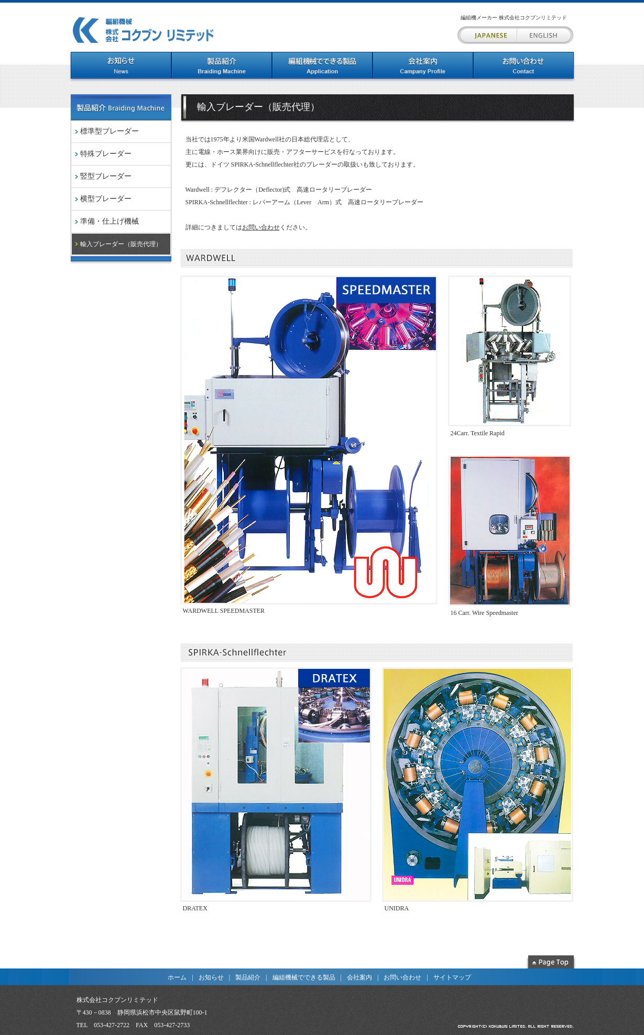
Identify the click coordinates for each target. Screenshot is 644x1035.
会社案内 (359, 977)
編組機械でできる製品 (303, 977)
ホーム (177, 977)
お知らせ (211, 977)
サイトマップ (452, 977)
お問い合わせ (261, 227)
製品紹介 (247, 977)
